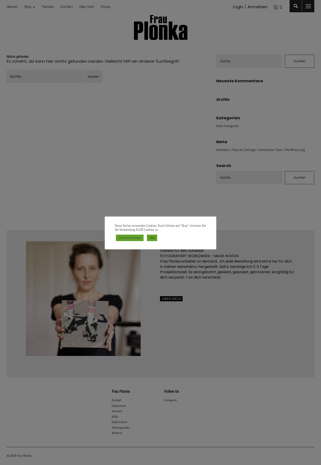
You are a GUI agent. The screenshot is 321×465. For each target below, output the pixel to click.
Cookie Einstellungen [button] (130, 237)
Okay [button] (152, 237)
